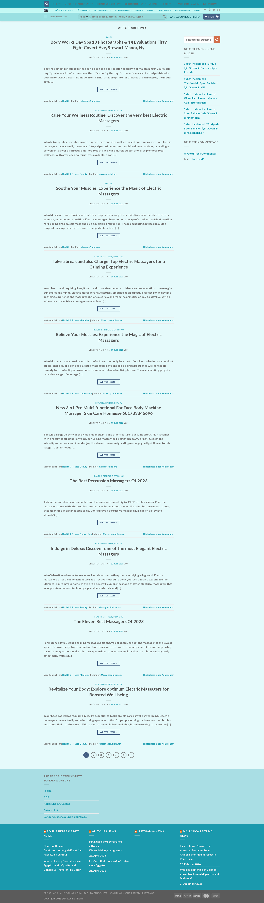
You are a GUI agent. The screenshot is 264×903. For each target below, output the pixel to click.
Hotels (56, 3)
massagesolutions (108, 174)
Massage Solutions (90, 101)
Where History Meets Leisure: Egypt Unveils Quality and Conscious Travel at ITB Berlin (62, 865)
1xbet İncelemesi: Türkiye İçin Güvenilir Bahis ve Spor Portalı (201, 68)
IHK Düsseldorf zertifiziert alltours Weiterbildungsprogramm (105, 846)
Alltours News (104, 831)
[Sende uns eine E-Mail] (218, 10)
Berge (197, 10)
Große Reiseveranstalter (79, 3)
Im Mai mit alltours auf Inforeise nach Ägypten (109, 863)
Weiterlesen (108, 89)
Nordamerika (123, 10)
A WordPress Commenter (200, 153)
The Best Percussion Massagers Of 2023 (108, 480)
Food (167, 3)
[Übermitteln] (164, 17)
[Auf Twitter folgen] (213, 10)
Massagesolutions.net (112, 320)
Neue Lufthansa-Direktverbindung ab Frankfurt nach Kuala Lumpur (63, 850)
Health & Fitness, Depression (108, 330)
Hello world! (196, 158)
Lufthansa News (151, 831)
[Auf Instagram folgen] (209, 10)
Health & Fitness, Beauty (108, 110)
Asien (139, 10)
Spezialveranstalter (135, 3)
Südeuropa (83, 10)
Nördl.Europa (64, 10)
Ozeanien (165, 10)
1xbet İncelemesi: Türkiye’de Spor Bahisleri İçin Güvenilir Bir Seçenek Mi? (201, 128)
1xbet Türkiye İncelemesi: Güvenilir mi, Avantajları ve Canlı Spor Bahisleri (200, 98)
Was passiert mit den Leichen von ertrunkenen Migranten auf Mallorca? (199, 874)
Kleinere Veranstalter (108, 3)
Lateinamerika (103, 10)
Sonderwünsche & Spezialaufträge (65, 816)
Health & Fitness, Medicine (108, 257)
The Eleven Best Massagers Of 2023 (109, 621)
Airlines (154, 3)
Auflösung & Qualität (57, 803)
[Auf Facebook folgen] (205, 10)
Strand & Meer (182, 10)
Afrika (151, 10)
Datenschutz (52, 810)
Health (108, 37)
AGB (46, 797)
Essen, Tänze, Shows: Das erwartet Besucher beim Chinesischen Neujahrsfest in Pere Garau (198, 852)
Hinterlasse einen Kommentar (158, 101)
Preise (48, 790)
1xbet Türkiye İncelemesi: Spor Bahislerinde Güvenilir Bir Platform (201, 113)
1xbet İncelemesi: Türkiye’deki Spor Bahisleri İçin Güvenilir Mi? (200, 83)
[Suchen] (47, 4)
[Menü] (46, 17)
